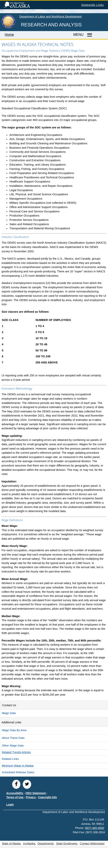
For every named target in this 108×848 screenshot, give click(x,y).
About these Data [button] (13, 737)
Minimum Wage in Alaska (18, 765)
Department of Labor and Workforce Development (50, 16)
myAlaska (29, 843)
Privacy (31, 797)
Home (9, 35)
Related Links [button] (10, 758)
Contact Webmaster (92, 843)
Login (10, 804)
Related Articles (16, 752)
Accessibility (15, 793)
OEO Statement (35, 793)
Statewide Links (92, 4)
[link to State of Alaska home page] (8, 27)
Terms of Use (15, 797)
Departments (46, 843)
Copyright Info (47, 797)
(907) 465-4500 (94, 828)
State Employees (67, 843)
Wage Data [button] (9, 713)
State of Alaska (23, 5)
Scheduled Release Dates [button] (18, 772)
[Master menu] (88, 35)
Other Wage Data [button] (13, 745)
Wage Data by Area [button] (14, 730)
